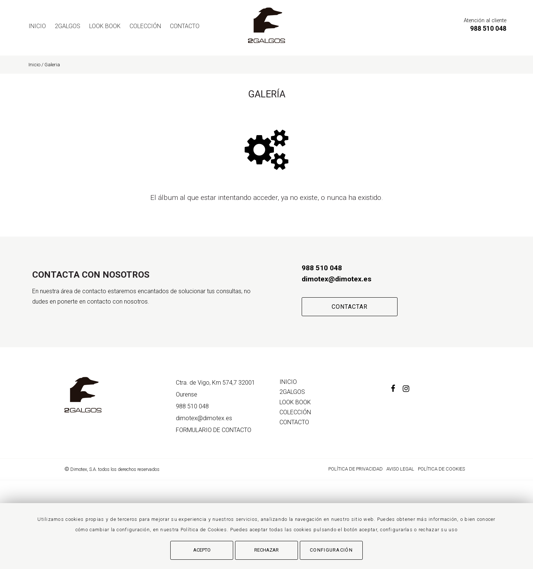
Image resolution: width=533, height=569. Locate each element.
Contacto (185, 26)
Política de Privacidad (355, 469)
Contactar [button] (350, 306)
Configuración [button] (331, 550)
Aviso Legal (400, 469)
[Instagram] (410, 389)
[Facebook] (397, 389)
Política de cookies (441, 469)
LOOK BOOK (105, 26)
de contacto (213, 430)
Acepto (202, 550)
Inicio (37, 26)
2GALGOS (67, 26)
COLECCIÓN (145, 26)
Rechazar (266, 550)
